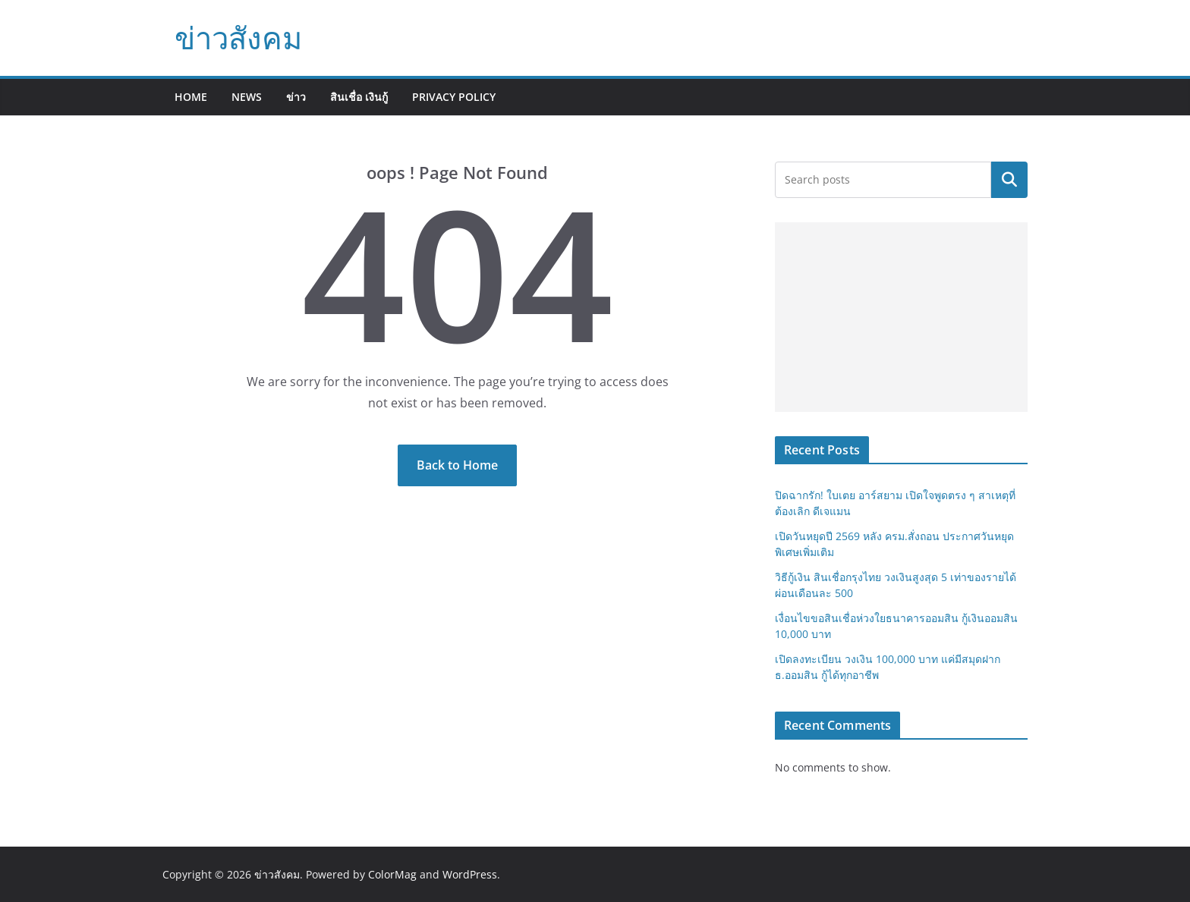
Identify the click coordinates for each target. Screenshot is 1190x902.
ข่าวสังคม (238, 37)
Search (1009, 179)
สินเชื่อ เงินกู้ (359, 97)
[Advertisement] (901, 317)
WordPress (469, 874)
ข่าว (296, 97)
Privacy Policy (454, 97)
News (246, 97)
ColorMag (392, 874)
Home (191, 97)
